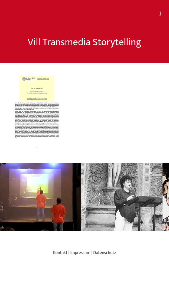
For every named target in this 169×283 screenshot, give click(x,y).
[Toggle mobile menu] (160, 14)
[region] (84, 197)
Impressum (80, 252)
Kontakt (60, 252)
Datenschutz (104, 252)
